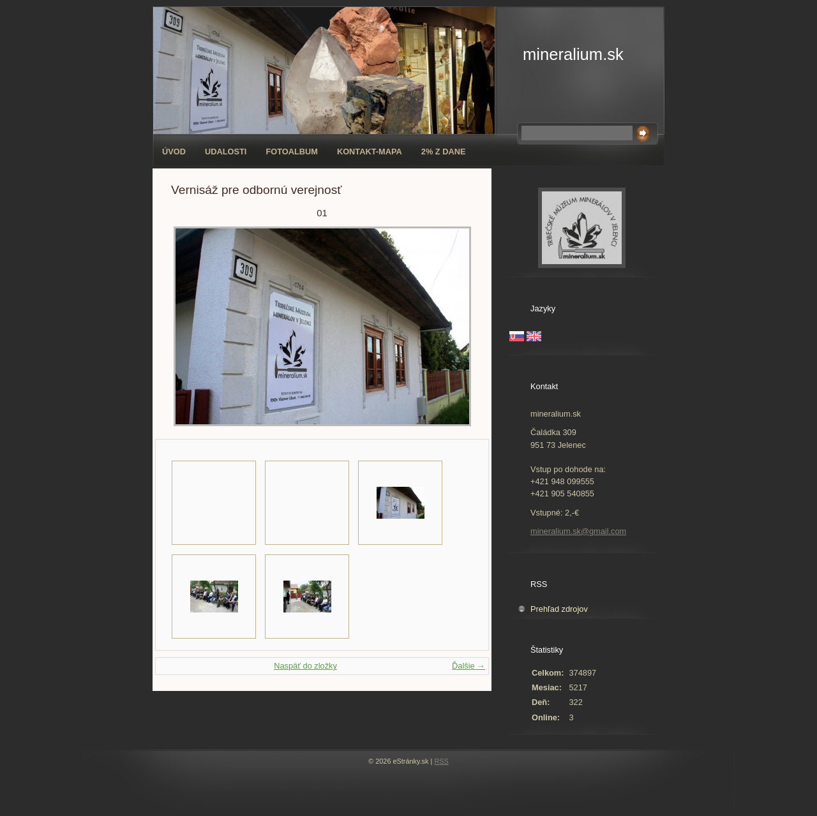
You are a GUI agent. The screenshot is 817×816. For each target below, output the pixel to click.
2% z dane (443, 151)
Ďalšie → (468, 666)
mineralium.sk (573, 54)
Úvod (174, 151)
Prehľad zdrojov (559, 609)
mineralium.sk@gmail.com (578, 531)
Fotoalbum (292, 151)
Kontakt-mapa (369, 151)
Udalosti (225, 151)
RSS (441, 761)
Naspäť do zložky (305, 666)
